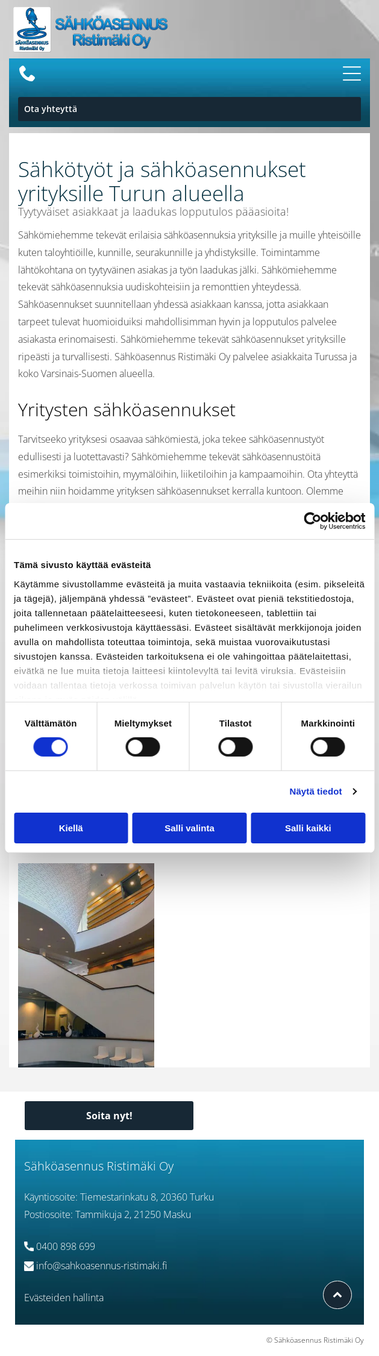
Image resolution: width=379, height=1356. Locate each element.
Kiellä (71, 827)
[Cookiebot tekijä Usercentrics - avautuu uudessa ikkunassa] (312, 521)
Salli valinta (189, 827)
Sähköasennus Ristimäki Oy (99, 1166)
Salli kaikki (308, 827)
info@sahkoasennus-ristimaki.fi (101, 1265)
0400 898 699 (65, 1246)
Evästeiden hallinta (64, 1297)
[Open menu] (352, 73)
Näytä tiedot (316, 791)
